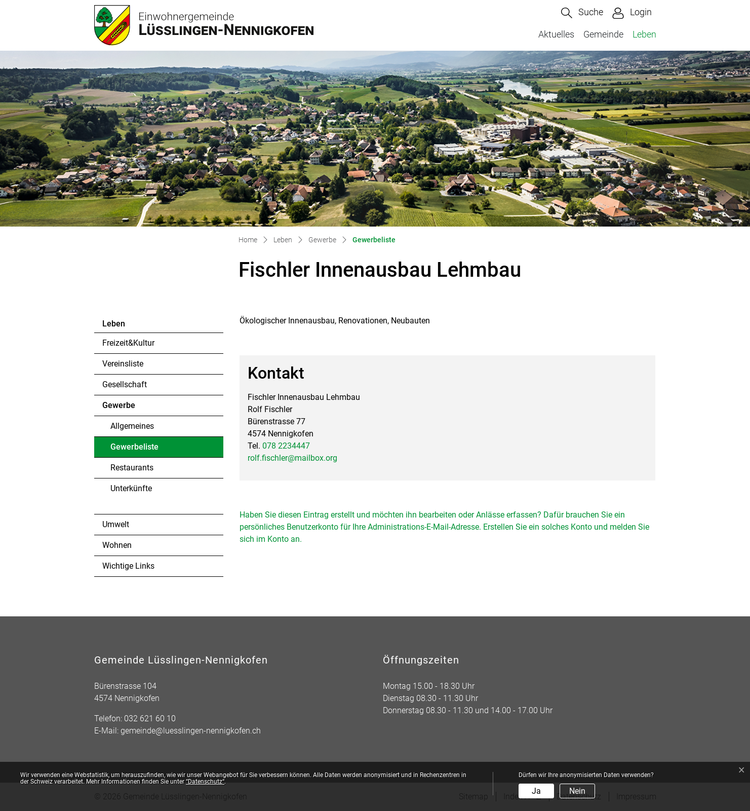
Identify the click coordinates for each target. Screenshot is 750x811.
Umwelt (115, 524)
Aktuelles (556, 34)
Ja (536, 791)
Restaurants (131, 467)
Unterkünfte (131, 488)
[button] (582, 13)
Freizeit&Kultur (128, 343)
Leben (644, 34)
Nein (577, 791)
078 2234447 (286, 446)
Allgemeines (132, 426)
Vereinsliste (122, 363)
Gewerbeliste (138, 449)
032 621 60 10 (150, 718)
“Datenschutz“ (205, 781)
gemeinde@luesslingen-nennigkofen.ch (191, 730)
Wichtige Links (128, 566)
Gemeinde (603, 34)
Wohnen (117, 545)
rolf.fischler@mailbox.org (292, 458)
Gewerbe (118, 405)
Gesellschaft (124, 384)
